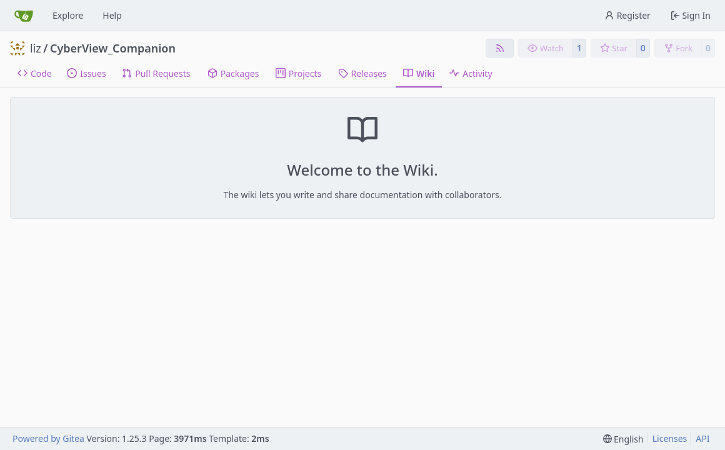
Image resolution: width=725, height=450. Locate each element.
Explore (67, 15)
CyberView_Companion (113, 48)
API (702, 438)
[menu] (623, 439)
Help (112, 15)
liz (35, 48)
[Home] (23, 15)
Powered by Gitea (48, 438)
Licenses (670, 438)
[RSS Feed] (500, 48)
